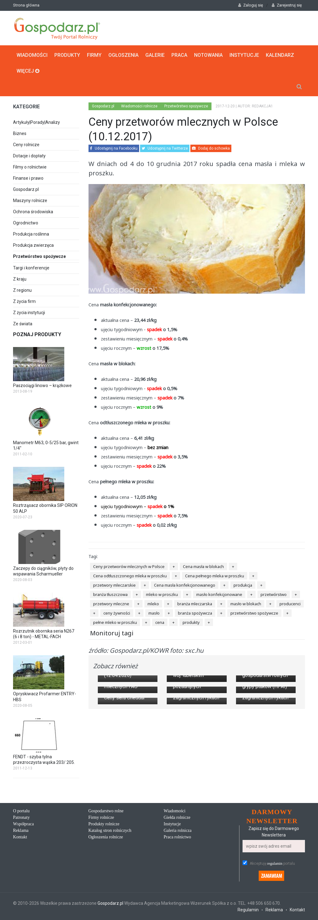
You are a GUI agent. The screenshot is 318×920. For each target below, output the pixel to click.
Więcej (27, 70)
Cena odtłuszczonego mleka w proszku (130, 575)
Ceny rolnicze (26, 144)
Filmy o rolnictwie (30, 166)
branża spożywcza (195, 613)
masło (154, 613)
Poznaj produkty (37, 334)
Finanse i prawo (28, 177)
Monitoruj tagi (112, 633)
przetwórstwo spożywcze (254, 613)
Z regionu (22, 289)
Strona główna (26, 5)
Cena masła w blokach (203, 566)
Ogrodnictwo (25, 222)
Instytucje (244, 55)
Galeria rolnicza (178, 840)
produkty (191, 622)
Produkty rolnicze (104, 834)
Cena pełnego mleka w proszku (214, 575)
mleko (153, 603)
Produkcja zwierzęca (33, 244)
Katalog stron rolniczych (110, 840)
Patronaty (21, 827)
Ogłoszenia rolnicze (106, 847)
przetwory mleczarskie (114, 585)
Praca (179, 55)
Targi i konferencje (31, 267)
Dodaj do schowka (211, 148)
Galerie (155, 55)
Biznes (19, 133)
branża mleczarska (194, 603)
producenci (290, 603)
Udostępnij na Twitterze (165, 148)
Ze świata (22, 323)
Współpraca (23, 834)
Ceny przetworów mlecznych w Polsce (129, 566)
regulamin (275, 874)
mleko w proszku (162, 594)
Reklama (21, 840)
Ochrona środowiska (33, 211)
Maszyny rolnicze (30, 200)
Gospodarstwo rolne (106, 821)
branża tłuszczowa (110, 594)
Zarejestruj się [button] (287, 5)
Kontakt (20, 847)
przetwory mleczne (111, 603)
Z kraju (19, 278)
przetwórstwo (274, 594)
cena (159, 622)
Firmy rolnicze (101, 827)
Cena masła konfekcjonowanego (184, 585)
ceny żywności (116, 613)
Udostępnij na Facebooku (114, 148)
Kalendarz (280, 55)
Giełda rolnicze (177, 827)
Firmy (94, 55)
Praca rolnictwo (177, 847)
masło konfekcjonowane (219, 594)
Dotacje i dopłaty (29, 155)
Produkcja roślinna (31, 233)
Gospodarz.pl (26, 189)
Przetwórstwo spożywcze (46, 257)
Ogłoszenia (123, 55)
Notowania (208, 55)
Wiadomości (32, 55)
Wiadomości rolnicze (139, 106)
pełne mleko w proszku (115, 622)
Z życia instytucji (29, 312)
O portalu (21, 821)
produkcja (243, 585)
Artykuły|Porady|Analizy (36, 122)
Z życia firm (24, 301)
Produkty (67, 55)
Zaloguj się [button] (250, 5)
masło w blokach (245, 603)
